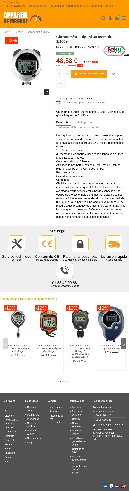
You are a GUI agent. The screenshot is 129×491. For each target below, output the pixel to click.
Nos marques (34, 438)
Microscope (11, 431)
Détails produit (84, 122)
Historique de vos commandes (56, 419)
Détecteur (10, 427)
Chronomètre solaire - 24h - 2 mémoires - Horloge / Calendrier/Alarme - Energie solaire (80, 351)
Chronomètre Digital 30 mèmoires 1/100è (80, 102)
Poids (7, 411)
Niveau (8, 444)
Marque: (60, 47)
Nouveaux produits (32, 425)
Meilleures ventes (32, 432)
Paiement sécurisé (77, 413)
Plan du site (33, 414)
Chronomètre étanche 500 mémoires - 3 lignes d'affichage (48, 348)
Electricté (9, 436)
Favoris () (11, 2)
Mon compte (56, 407)
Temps (8, 407)
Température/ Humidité (11, 422)
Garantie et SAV (78, 451)
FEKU (69, 47)
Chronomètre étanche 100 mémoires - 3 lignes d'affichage (17, 348)
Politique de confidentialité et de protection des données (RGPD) (79, 464)
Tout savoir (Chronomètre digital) (77, 127)
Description (63, 122)
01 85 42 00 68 (38, 5)
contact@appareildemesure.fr (111, 424)
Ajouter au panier (89, 73)
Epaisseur (10, 452)
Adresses (54, 411)
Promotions (33, 419)
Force (8, 448)
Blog (29, 442)
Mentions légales (77, 432)
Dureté (8, 457)
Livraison (76, 407)
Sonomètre (10, 440)
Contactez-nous (32, 409)
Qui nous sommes (76, 425)
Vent (7, 461)
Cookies (76, 419)
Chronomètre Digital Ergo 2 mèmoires (110, 347)
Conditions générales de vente (79, 441)
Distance (9, 415)
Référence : (81, 47)
